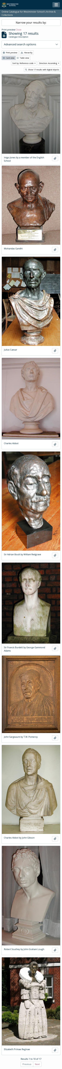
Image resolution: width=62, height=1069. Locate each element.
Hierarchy (26, 52)
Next (37, 1064)
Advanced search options (20, 44)
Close (18, 29)
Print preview (10, 52)
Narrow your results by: (31, 22)
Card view (8, 58)
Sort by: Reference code (23, 63)
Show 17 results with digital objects (42, 69)
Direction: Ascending (48, 63)
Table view (23, 58)
